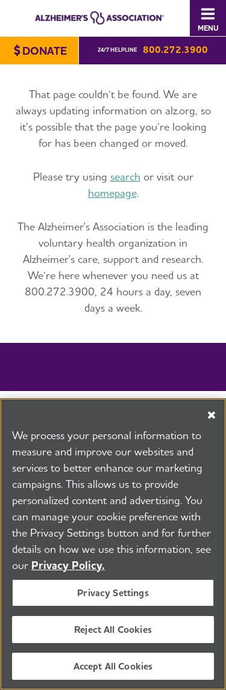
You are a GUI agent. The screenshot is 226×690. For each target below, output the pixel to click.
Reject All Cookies (113, 630)
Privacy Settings (113, 594)
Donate (44, 51)
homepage (112, 192)
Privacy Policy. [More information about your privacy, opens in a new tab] (68, 566)
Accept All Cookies (113, 667)
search (125, 176)
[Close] (211, 416)
